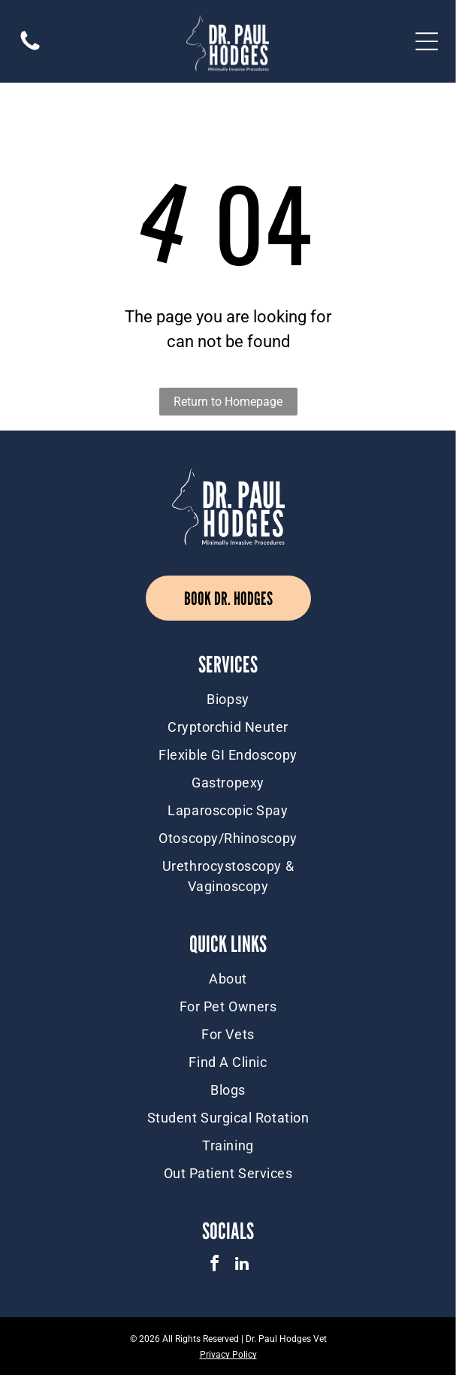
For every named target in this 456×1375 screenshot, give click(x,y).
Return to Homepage (228, 401)
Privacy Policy (228, 1354)
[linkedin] (242, 1266)
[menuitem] (228, 699)
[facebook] (214, 1266)
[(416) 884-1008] (30, 49)
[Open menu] (426, 41)
